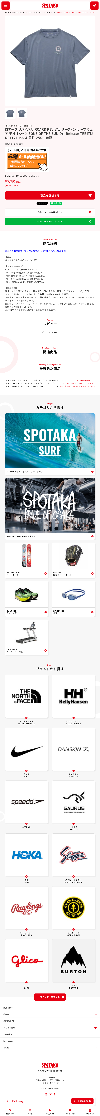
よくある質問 (9, 1027)
